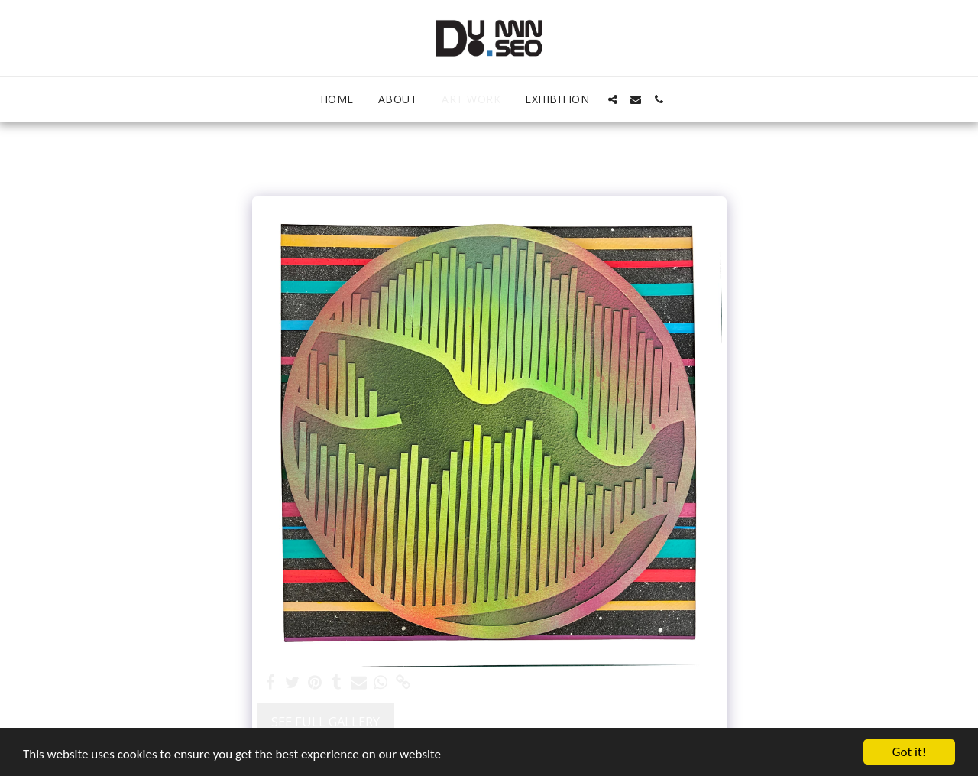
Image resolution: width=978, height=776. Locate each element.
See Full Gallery (325, 721)
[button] (612, 99)
